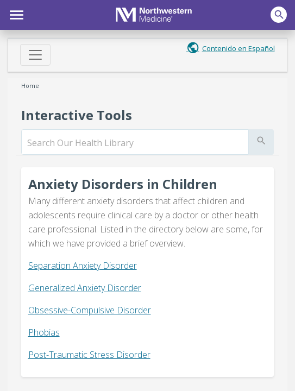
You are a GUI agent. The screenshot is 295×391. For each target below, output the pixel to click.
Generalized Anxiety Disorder (84, 288)
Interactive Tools (76, 115)
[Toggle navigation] (35, 55)
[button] (15, 13)
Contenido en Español (238, 48)
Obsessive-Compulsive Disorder (89, 310)
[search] (135, 142)
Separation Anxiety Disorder (82, 266)
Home (30, 85)
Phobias (44, 332)
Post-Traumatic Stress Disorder (89, 355)
